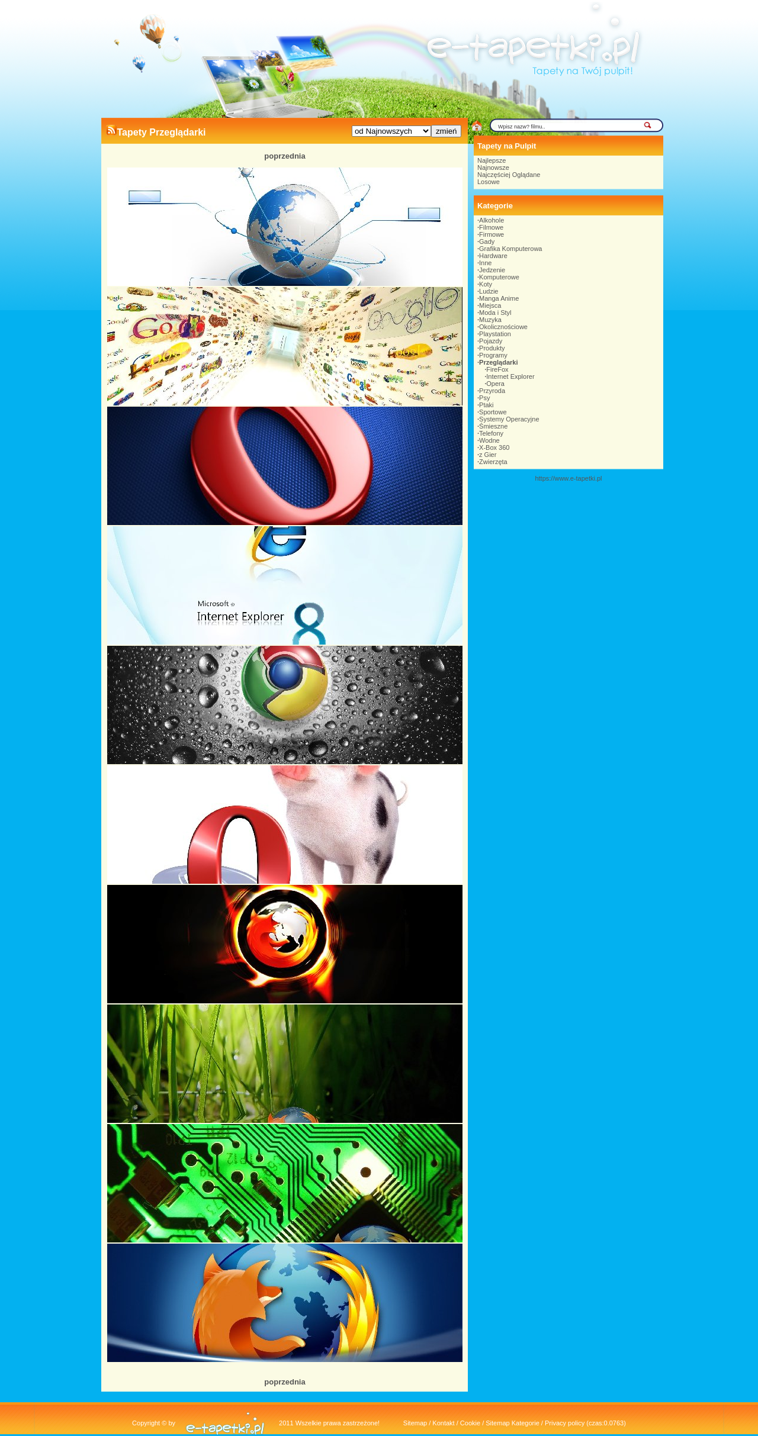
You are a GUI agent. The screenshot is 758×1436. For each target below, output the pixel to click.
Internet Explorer (510, 376)
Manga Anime (499, 298)
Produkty (492, 348)
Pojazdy (490, 340)
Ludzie (488, 291)
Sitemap (415, 1423)
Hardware (493, 255)
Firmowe (491, 234)
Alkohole (491, 220)
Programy (493, 355)
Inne (485, 262)
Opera (495, 383)
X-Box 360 (494, 447)
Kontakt (443, 1423)
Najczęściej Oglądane (508, 174)
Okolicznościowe (503, 326)
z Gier (487, 454)
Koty (485, 284)
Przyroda (492, 390)
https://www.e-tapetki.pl (568, 478)
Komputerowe (499, 277)
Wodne (489, 440)
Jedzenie (492, 269)
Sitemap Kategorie (512, 1423)
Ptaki (486, 404)
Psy (484, 397)
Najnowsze (493, 167)
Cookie (470, 1423)
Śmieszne (493, 426)
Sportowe (492, 412)
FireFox (497, 369)
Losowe (488, 181)
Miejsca (490, 305)
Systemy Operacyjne (509, 419)
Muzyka (490, 319)
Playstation (495, 333)
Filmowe (491, 227)
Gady (486, 241)
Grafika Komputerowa (510, 248)
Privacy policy (564, 1423)
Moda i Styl (495, 312)
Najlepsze (491, 160)
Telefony (491, 433)
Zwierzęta (493, 461)
